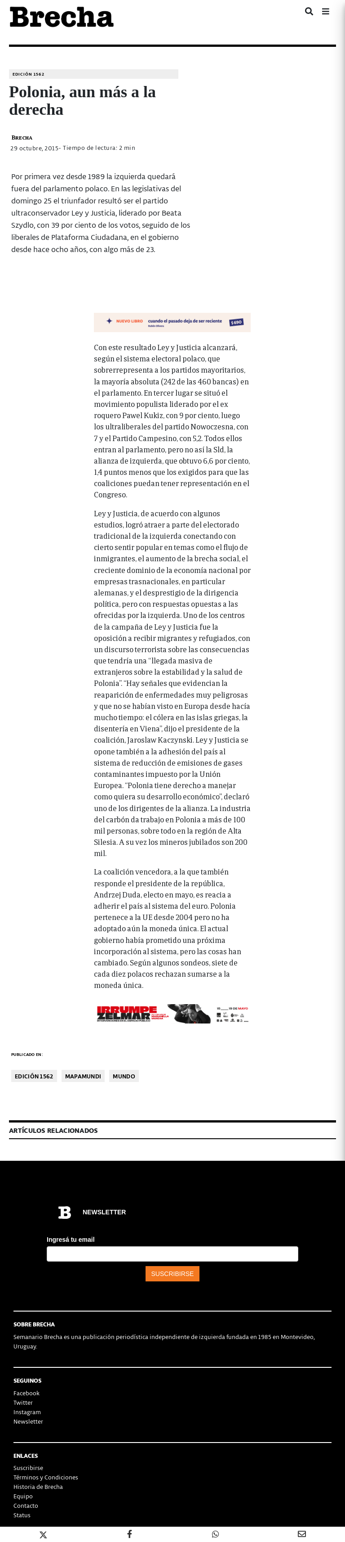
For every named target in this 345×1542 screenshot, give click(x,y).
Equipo (23, 1496)
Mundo (124, 1076)
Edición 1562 (28, 74)
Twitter (23, 1402)
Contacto (25, 1505)
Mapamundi (83, 1076)
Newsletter (28, 1421)
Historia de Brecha (38, 1486)
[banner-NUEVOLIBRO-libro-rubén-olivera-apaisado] (172, 321)
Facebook (26, 1393)
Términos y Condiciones (45, 1477)
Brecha (21, 137)
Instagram (27, 1411)
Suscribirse (28, 1467)
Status (22, 1514)
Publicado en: (27, 1054)
